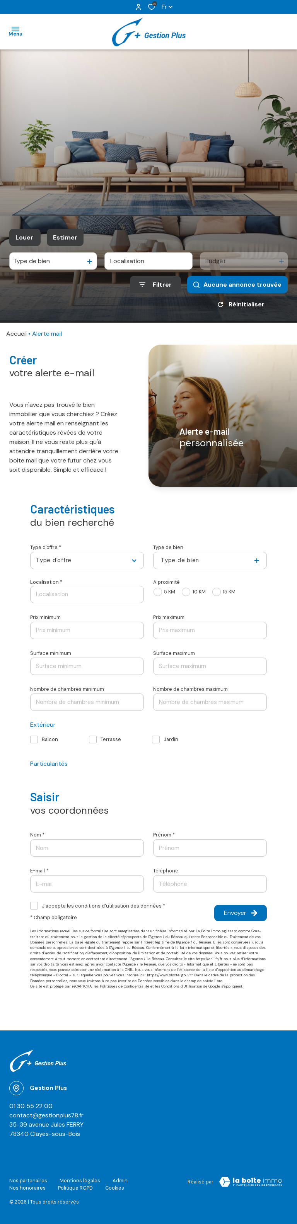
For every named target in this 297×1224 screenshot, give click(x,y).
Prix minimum (45, 617)
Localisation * (46, 582)
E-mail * (39, 870)
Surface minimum (50, 653)
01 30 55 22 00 (31, 1106)
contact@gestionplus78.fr (46, 1115)
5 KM (169, 591)
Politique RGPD (75, 1188)
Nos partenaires (28, 1180)
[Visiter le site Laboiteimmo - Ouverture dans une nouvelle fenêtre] (250, 1182)
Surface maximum (174, 653)
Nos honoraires (27, 1188)
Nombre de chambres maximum (190, 689)
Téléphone (165, 870)
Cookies (114, 1188)
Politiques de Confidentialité (124, 986)
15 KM (229, 591)
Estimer (65, 237)
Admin (120, 1180)
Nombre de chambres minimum (67, 689)
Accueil (16, 334)
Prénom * (164, 834)
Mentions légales (80, 1180)
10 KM (199, 591)
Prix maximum (168, 617)
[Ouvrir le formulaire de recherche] (155, 284)
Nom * (37, 834)
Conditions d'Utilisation (181, 986)
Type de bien (168, 547)
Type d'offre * (45, 547)
